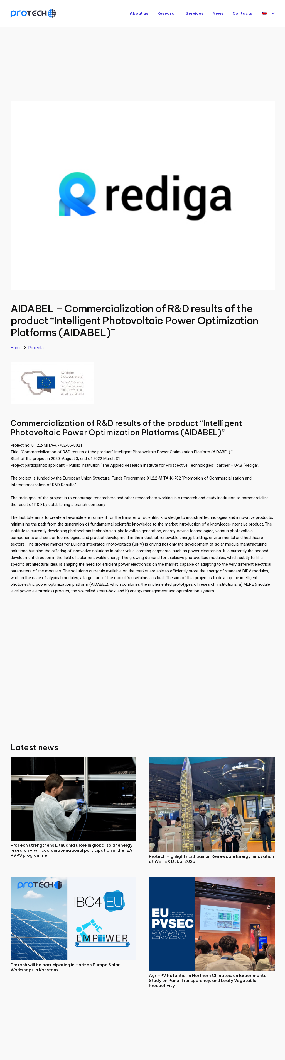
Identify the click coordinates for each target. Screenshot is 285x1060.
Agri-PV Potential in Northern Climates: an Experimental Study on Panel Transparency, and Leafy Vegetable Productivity (208, 980)
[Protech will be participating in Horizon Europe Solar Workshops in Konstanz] (73, 879)
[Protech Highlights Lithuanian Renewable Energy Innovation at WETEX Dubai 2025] (212, 760)
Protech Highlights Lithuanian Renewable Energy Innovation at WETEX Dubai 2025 (211, 859)
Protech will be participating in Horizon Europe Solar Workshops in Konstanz (65, 967)
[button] (268, 13)
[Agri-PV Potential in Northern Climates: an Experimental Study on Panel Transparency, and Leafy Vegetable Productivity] (212, 879)
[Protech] (33, 13)
